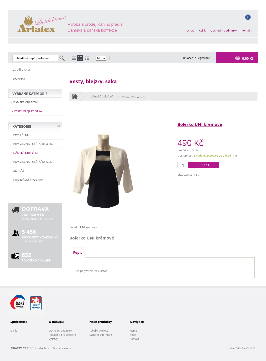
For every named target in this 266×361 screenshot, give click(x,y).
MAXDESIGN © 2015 (243, 348)
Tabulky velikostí (98, 330)
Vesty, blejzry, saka (28, 111)
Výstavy (53, 339)
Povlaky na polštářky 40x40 (33, 144)
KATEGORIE (21, 126)
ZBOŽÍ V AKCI (21, 70)
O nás (190, 30)
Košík (202, 30)
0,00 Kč (247, 58)
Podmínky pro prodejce (62, 335)
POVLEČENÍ (20, 135)
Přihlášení (188, 58)
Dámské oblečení (25, 102)
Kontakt (246, 30)
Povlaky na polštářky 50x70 (33, 162)
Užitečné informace (100, 335)
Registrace (203, 58)
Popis (77, 252)
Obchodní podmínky (224, 30)
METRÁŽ (18, 171)
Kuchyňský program (28, 179)
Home (133, 330)
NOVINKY (19, 78)
